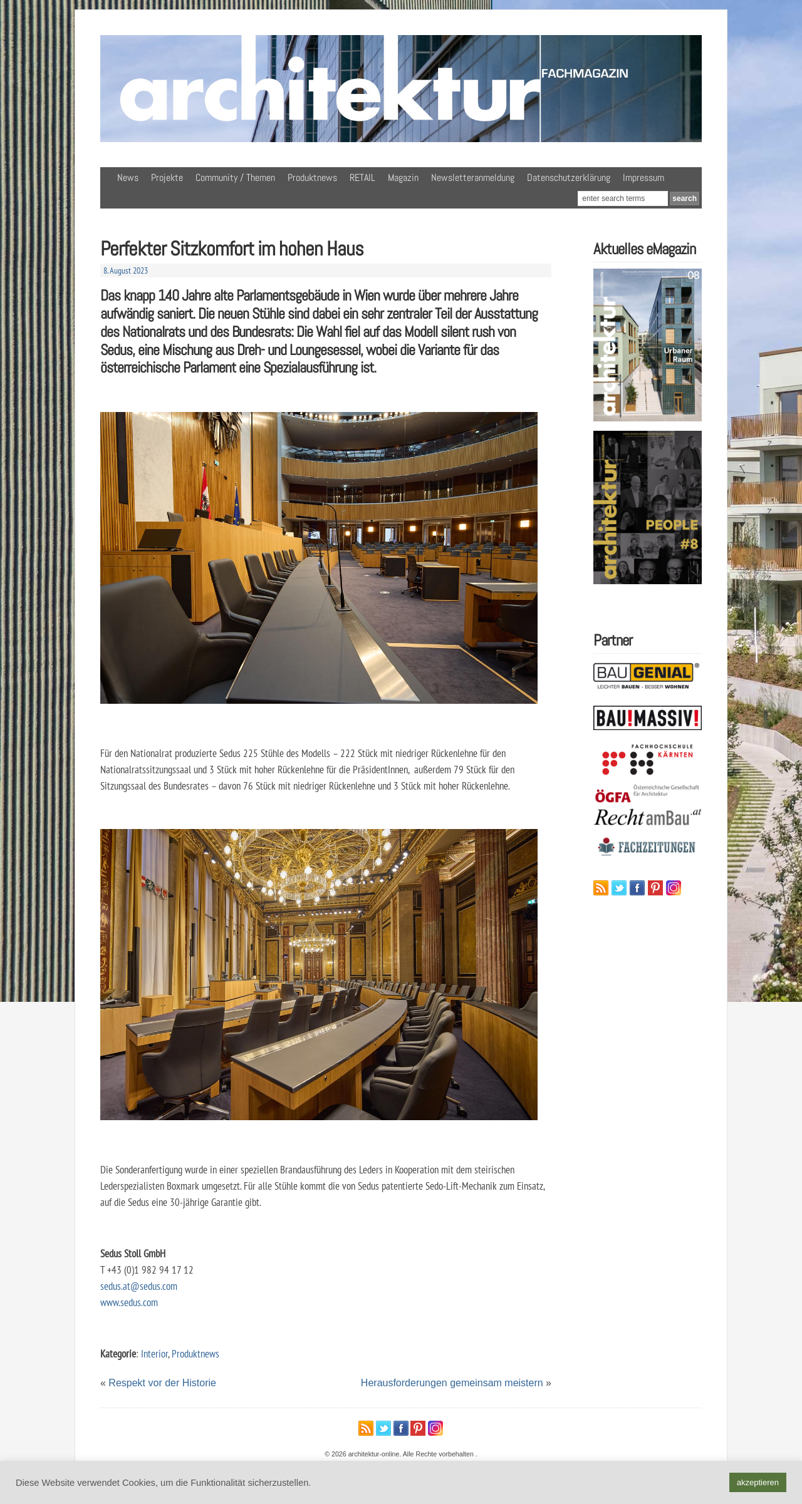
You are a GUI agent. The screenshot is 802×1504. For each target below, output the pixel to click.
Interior (154, 1353)
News (127, 177)
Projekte (167, 177)
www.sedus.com (129, 1302)
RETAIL (362, 177)
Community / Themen (235, 177)
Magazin (403, 177)
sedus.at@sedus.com (138, 1286)
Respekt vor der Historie (162, 1383)
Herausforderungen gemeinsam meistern (452, 1383)
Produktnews (312, 177)
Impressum (643, 177)
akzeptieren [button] (758, 1482)
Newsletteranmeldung (472, 177)
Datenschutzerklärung (568, 177)
